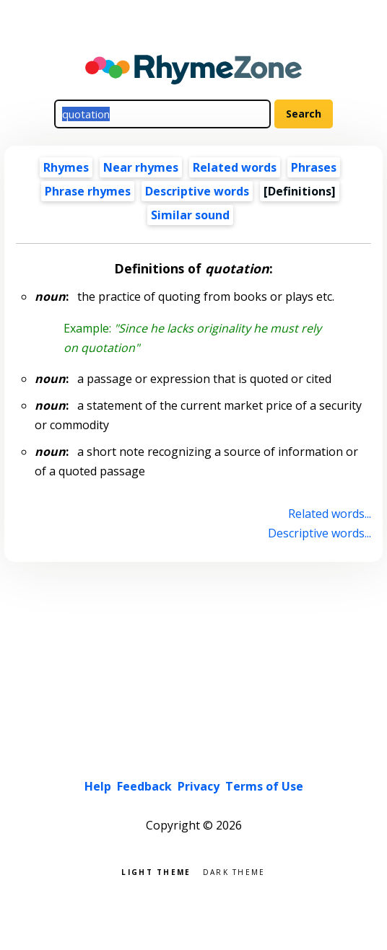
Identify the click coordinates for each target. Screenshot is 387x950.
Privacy (198, 786)
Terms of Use (264, 786)
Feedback (144, 786)
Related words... (329, 514)
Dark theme (234, 871)
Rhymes (66, 167)
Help (97, 786)
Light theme (156, 871)
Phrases (313, 167)
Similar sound (190, 215)
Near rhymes (140, 167)
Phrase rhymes (88, 191)
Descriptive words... (319, 533)
